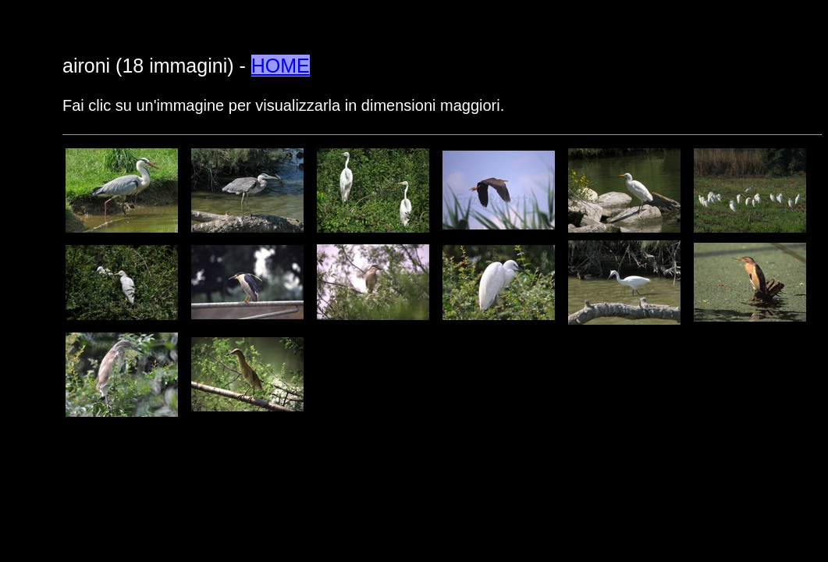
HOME (280, 65)
